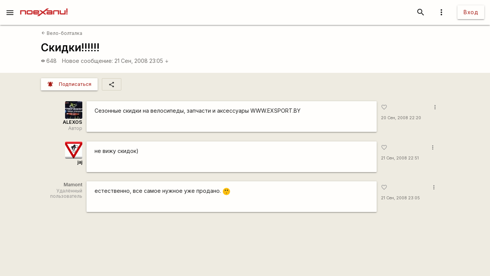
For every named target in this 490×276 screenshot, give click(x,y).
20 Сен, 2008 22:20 (401, 117)
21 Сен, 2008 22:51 (400, 158)
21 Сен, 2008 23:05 (141, 61)
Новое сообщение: (87, 61)
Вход (471, 12)
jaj (79, 162)
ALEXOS (72, 122)
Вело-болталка (62, 33)
